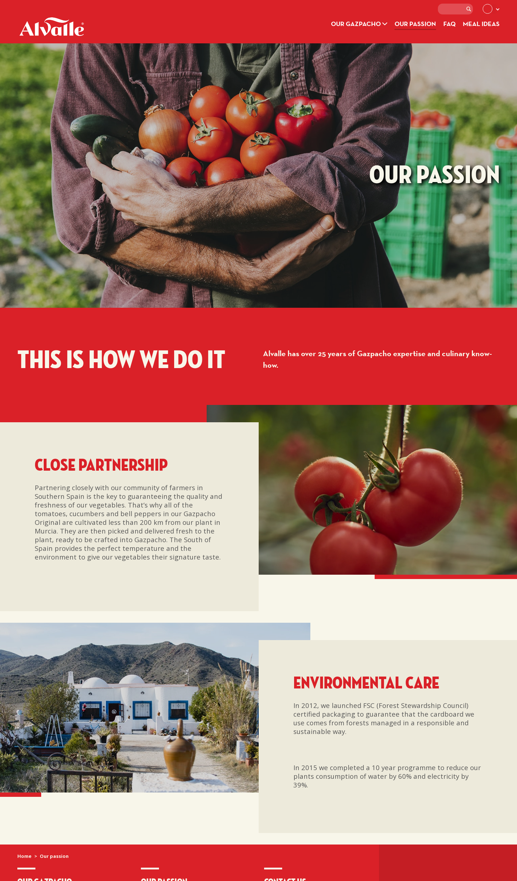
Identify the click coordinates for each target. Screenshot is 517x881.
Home (24, 856)
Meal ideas (481, 24)
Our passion (415, 24)
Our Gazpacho (359, 24)
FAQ (449, 24)
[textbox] (455, 9)
